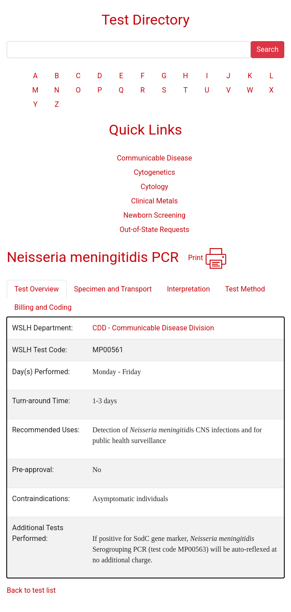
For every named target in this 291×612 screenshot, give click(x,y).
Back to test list (31, 590)
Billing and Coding (43, 307)
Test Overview (36, 289)
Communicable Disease (154, 158)
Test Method (245, 289)
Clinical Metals (154, 201)
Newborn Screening (154, 215)
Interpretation (188, 289)
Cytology (155, 186)
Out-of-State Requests (154, 229)
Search (267, 49)
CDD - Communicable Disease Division (153, 328)
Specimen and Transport (113, 289)
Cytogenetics (154, 172)
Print (207, 258)
